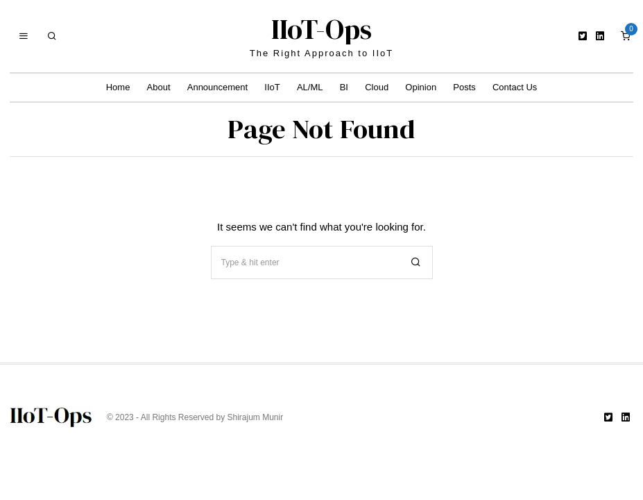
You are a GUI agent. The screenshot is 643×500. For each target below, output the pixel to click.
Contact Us (514, 87)
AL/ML (310, 87)
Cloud (376, 87)
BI (344, 87)
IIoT (272, 87)
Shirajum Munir (256, 417)
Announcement (217, 87)
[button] (416, 262)
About (159, 87)
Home (118, 87)
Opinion (420, 87)
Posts (464, 87)
